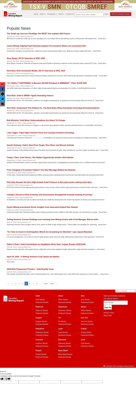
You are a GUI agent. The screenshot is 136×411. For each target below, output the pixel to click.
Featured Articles (42, 302)
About (61, 14)
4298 (46, 283)
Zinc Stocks (85, 299)
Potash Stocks (41, 354)
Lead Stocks (63, 332)
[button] (2, 84)
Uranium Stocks (42, 343)
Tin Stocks (62, 321)
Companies (52, 14)
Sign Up (107, 307)
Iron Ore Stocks (87, 321)
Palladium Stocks (42, 332)
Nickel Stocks (86, 310)
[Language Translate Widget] (125, 291)
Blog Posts (108, 315)
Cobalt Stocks (86, 332)
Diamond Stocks (64, 343)
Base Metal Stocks (65, 354)
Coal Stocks (85, 343)
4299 (52, 283)
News (42, 14)
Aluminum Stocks (64, 310)
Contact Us (70, 14)
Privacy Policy (109, 313)
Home (36, 14)
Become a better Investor (121, 14)
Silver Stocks (63, 299)
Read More (102, 38)
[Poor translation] (7, 378)
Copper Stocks (41, 321)
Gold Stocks (40, 299)
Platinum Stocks (42, 310)
